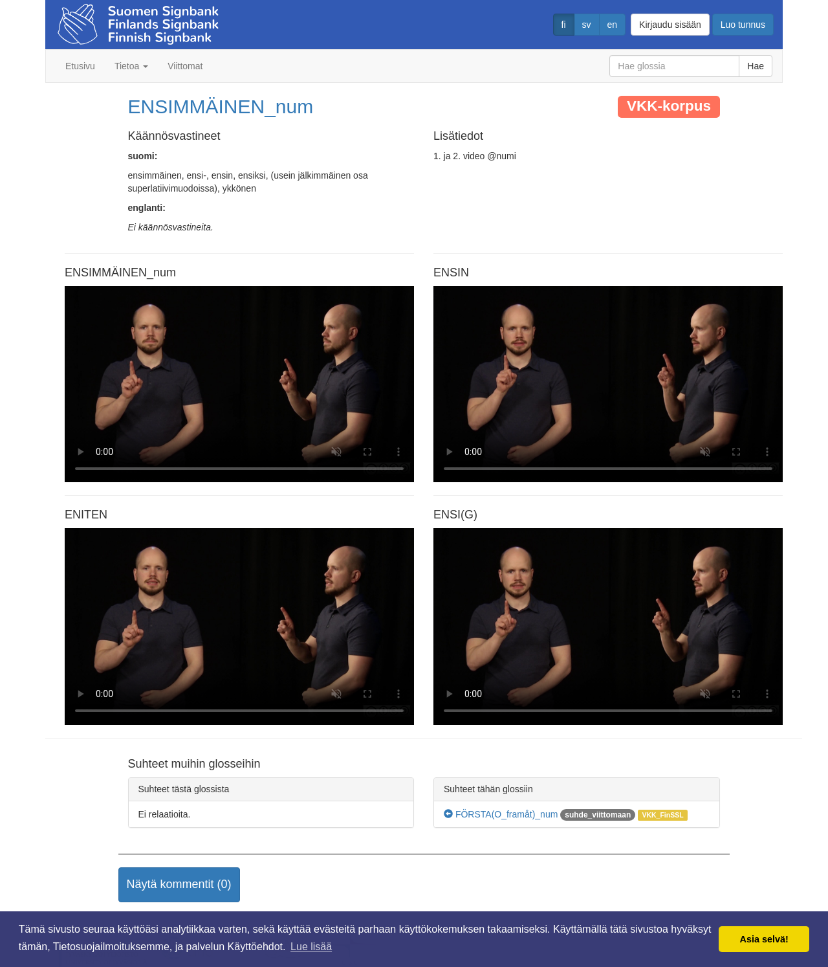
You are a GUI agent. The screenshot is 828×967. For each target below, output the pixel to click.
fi (563, 24)
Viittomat (185, 66)
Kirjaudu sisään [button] (670, 24)
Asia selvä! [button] (764, 939)
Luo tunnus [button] (743, 24)
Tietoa (131, 66)
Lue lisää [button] (311, 946)
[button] (179, 884)
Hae (755, 66)
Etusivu (80, 66)
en (612, 24)
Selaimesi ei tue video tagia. (239, 384)
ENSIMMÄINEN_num (221, 106)
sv (586, 24)
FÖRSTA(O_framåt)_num (501, 814)
